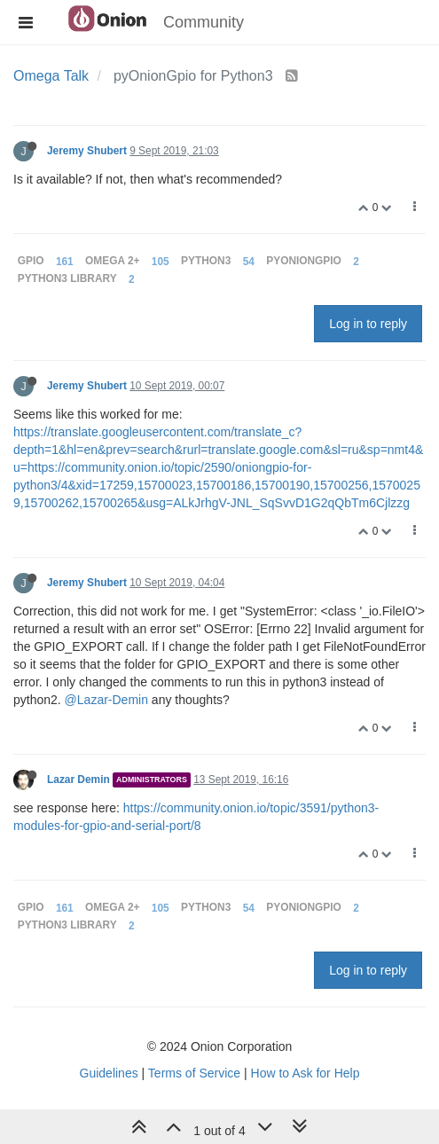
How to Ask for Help (305, 1073)
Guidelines (109, 1073)
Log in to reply (368, 324)
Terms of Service (194, 1073)
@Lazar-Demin (106, 700)
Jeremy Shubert (87, 151)
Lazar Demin (78, 779)
